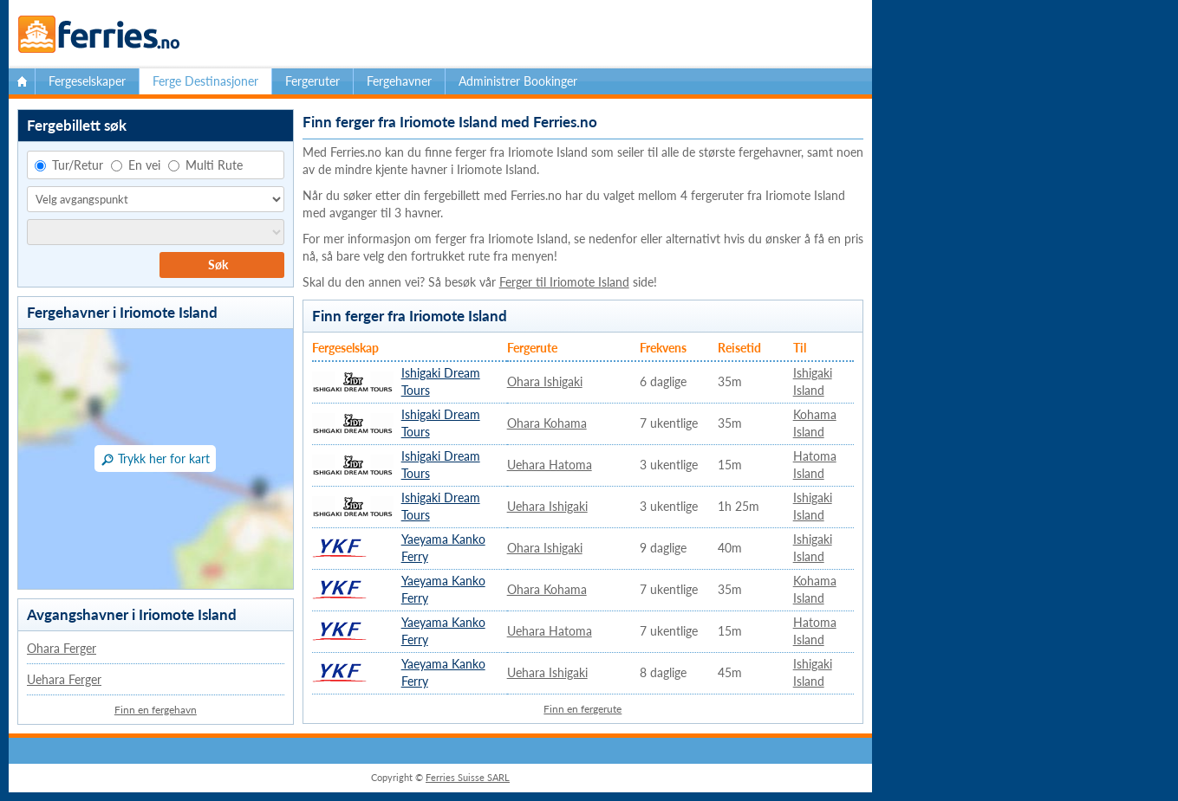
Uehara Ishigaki (547, 506)
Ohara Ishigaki (544, 381)
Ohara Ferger (61, 648)
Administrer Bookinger (518, 81)
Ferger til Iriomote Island (564, 282)
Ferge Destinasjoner (205, 81)
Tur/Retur (69, 165)
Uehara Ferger (64, 679)
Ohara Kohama (547, 423)
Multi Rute (205, 165)
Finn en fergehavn (155, 709)
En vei (135, 165)
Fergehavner (399, 81)
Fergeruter (312, 81)
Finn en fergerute (582, 708)
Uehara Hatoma (549, 464)
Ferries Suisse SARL (468, 777)
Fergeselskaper (87, 81)
